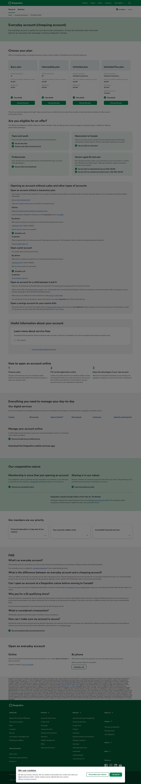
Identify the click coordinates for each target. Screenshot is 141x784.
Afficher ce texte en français (27, 779)
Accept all (115, 774)
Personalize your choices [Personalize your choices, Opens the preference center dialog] (97, 774)
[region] (70, 775)
